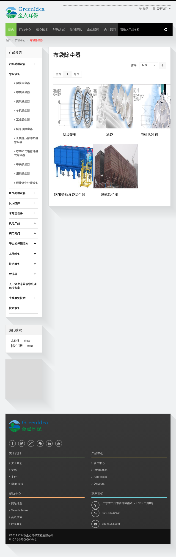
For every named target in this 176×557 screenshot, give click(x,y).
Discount (99, 483)
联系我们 (16, 524)
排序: (134, 65)
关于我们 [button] (163, 8)
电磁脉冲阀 (149, 134)
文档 (14, 470)
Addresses (100, 476)
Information (100, 470)
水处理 (15, 340)
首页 (8, 40)
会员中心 (99, 463)
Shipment (17, 483)
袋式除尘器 (109, 194)
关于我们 (16, 463)
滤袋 (109, 134)
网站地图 (16, 503)
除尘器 (17, 345)
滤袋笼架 (70, 134)
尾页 (76, 74)
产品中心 (20, 40)
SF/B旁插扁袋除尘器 (69, 194)
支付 (14, 476)
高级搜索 (16, 517)
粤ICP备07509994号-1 (22, 539)
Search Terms (19, 510)
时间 (145, 65)
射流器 (27, 341)
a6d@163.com (111, 523)
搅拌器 (30, 346)
